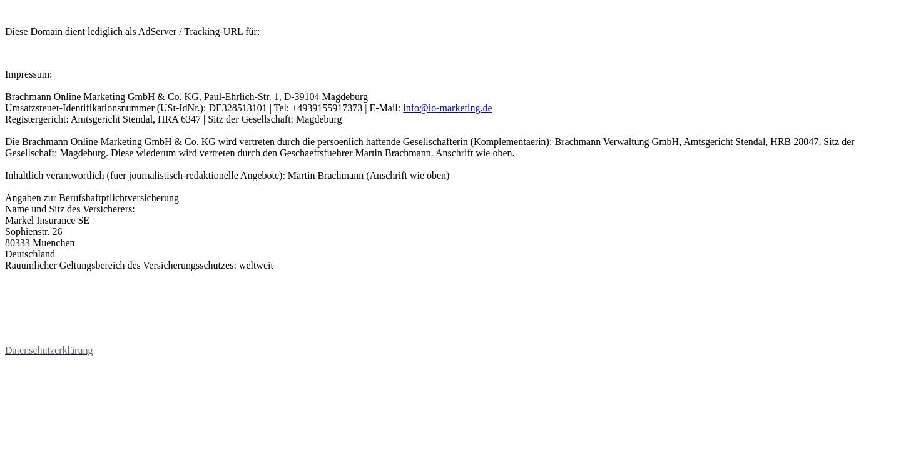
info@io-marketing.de (447, 107)
